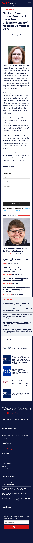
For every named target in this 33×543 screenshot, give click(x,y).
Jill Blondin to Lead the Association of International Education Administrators (16, 270)
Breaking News (7, 274)
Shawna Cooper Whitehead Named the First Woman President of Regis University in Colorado (17, 331)
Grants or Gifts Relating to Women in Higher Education (16, 260)
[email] (16, 522)
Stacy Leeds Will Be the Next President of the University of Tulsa (17, 309)
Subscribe (16, 527)
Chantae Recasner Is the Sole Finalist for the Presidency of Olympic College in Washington (17, 316)
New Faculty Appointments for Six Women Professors (16, 250)
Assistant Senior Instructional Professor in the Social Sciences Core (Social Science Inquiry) (20, 383)
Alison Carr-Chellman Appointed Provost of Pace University (15, 280)
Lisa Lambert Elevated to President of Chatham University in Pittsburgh (16, 290)
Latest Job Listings (10, 340)
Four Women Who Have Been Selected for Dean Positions (15, 494)
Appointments (8, 9)
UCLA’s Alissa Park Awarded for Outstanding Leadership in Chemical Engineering (16, 499)
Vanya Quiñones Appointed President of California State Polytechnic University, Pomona (17, 323)
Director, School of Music (20, 348)
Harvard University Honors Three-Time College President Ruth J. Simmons (14, 488)
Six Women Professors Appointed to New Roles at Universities (15, 483)
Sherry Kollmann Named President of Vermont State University (16, 304)
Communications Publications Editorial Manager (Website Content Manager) (20, 371)
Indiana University (11, 166)
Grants (5, 263)
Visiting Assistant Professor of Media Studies (20, 393)
